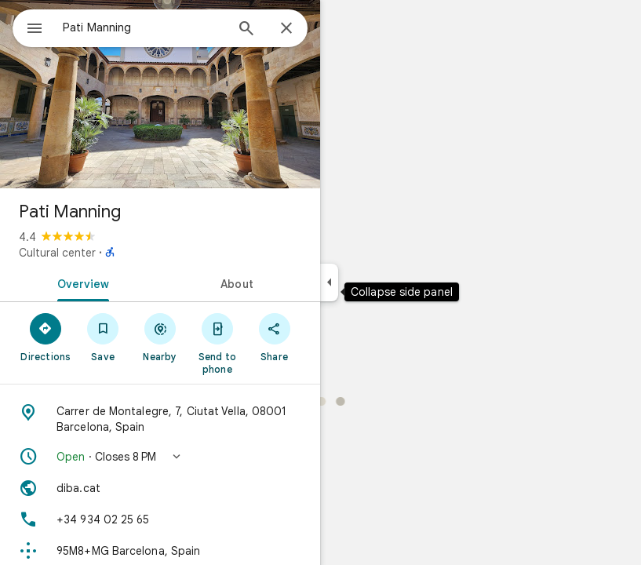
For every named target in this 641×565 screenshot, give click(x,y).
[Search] (246, 29)
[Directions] (46, 336)
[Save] (103, 336)
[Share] (274, 336)
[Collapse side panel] (329, 282)
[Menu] (34, 29)
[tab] (80, 282)
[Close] (286, 29)
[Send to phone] (217, 343)
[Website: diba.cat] (160, 488)
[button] (160, 456)
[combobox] (143, 27)
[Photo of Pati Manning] (160, 94)
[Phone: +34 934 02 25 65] (160, 519)
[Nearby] (160, 336)
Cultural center (57, 253)
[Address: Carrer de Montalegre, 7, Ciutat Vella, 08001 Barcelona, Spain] (160, 419)
